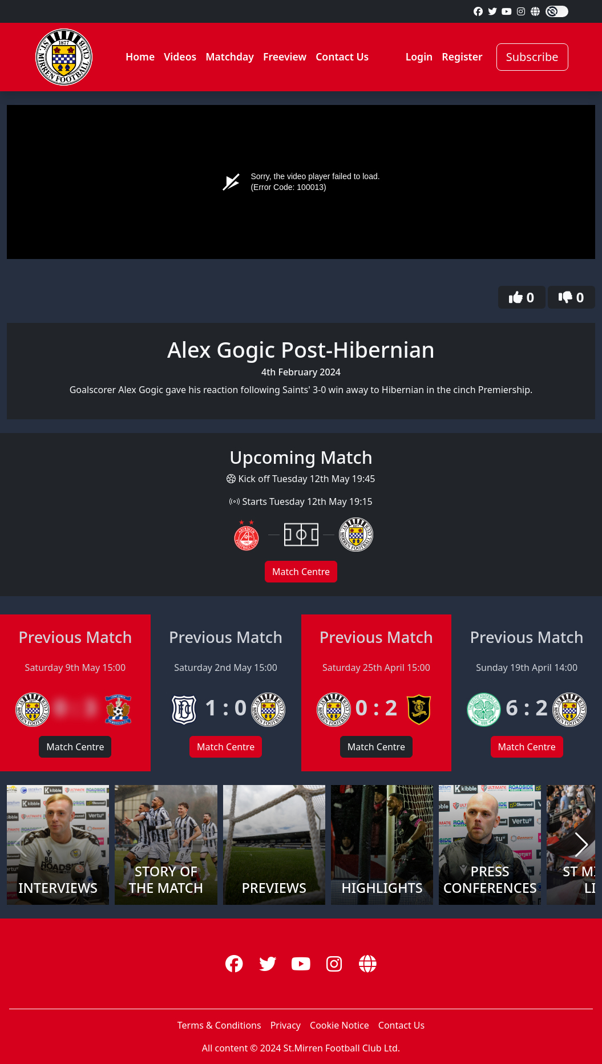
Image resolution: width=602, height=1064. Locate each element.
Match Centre (301, 571)
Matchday (229, 56)
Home (140, 56)
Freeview (284, 56)
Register (462, 56)
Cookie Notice (339, 1025)
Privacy (285, 1025)
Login (419, 56)
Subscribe (532, 56)
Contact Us (342, 56)
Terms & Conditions (219, 1025)
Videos (180, 56)
